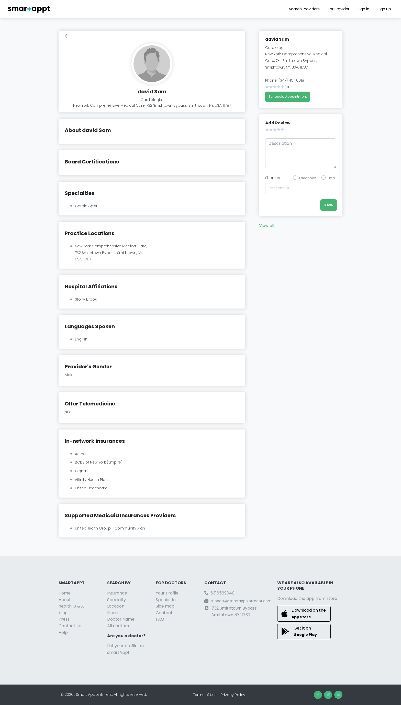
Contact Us (70, 626)
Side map (165, 606)
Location (115, 606)
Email (332, 178)
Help (63, 632)
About (65, 600)
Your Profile (167, 593)
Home (65, 593)
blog (63, 613)
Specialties (166, 600)
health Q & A (71, 606)
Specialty (116, 600)
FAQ (160, 619)
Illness (113, 613)
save (328, 205)
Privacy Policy (233, 694)
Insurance (117, 593)
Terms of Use (205, 694)
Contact (164, 613)
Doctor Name (121, 619)
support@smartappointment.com (241, 600)
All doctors (118, 626)
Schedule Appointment (288, 96)
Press (64, 619)
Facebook (307, 178)
